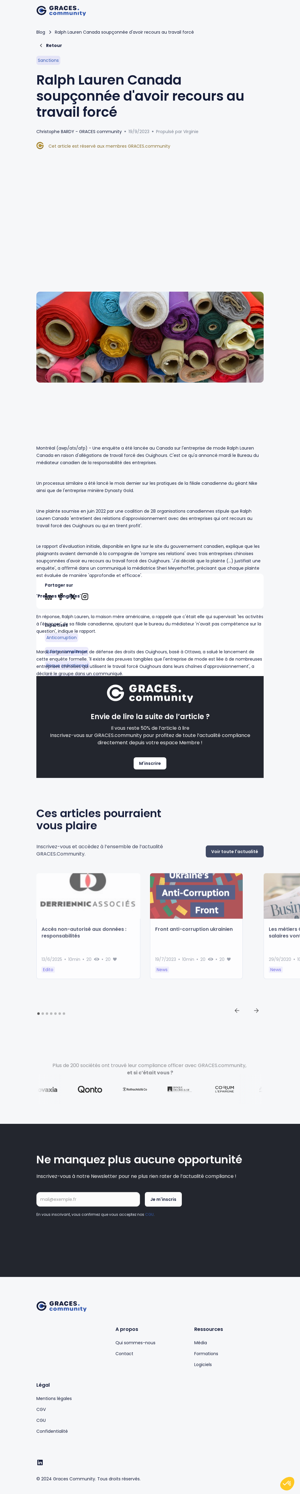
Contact (124, 1354)
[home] (61, 11)
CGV (41, 1409)
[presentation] (82, 1239)
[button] (258, 11)
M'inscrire (150, 763)
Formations (206, 1354)
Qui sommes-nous (135, 1343)
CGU (149, 1220)
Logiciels (203, 1365)
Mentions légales (54, 1398)
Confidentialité (52, 1431)
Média (200, 1343)
